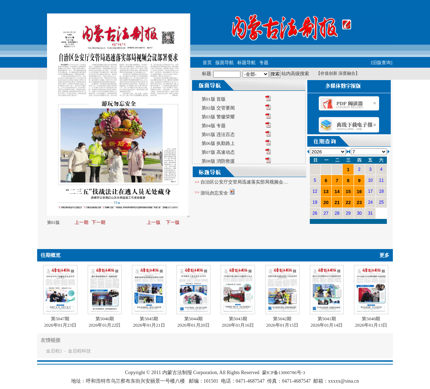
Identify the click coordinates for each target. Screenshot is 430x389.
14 (337, 191)
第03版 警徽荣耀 (218, 116)
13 (326, 191)
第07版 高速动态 (218, 152)
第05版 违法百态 (218, 134)
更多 (384, 255)
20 (326, 202)
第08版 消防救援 (218, 161)
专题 (263, 62)
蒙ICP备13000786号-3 (283, 372)
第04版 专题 (214, 125)
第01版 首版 (214, 99)
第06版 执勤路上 (218, 143)
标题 (206, 73)
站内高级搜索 (295, 73)
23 (359, 202)
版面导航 (224, 62)
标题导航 (246, 62)
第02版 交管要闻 (218, 108)
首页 (207, 62)
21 (337, 202)
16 (359, 191)
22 (347, 202)
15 (347, 191)
